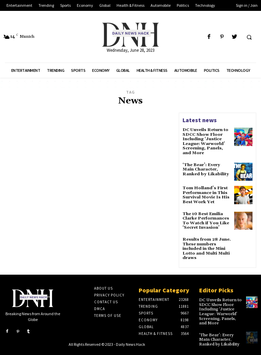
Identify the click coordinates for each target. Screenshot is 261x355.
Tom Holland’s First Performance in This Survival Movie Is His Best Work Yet (205, 194)
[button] (249, 37)
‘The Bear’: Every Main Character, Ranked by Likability (204, 168)
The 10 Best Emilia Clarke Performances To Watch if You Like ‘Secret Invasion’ (205, 219)
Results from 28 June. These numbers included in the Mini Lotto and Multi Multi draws (206, 246)
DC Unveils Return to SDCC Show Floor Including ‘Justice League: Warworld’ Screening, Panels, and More (205, 141)
